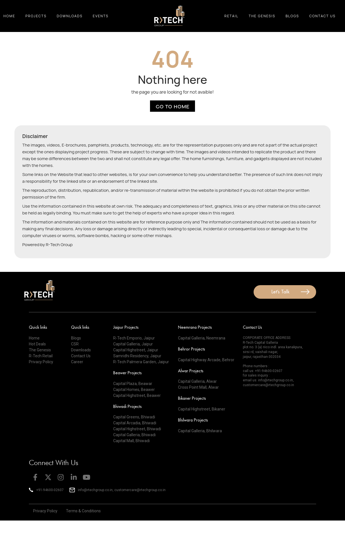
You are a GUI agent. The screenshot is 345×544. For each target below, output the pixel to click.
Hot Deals (37, 344)
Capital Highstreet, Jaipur (135, 350)
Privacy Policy (41, 362)
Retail (231, 16)
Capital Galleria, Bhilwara (200, 431)
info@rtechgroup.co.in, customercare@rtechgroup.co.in (122, 490)
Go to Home (172, 106)
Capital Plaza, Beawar (132, 383)
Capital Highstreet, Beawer (137, 395)
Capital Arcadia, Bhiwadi (134, 423)
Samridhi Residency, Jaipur (137, 356)
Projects (36, 16)
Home (9, 16)
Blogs (292, 16)
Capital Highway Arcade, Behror (206, 360)
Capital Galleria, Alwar (197, 381)
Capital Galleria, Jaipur (133, 344)
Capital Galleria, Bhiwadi (134, 435)
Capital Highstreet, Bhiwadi (137, 429)
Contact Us (322, 16)
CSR (75, 344)
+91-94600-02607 (268, 371)
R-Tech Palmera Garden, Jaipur (141, 362)
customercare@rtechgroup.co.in (268, 385)
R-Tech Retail (41, 356)
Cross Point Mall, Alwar (198, 387)
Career (77, 362)
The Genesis (262, 16)
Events (101, 16)
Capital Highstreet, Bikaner (201, 409)
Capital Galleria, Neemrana (201, 338)
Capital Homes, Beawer (134, 389)
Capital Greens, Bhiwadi (134, 417)
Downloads (70, 16)
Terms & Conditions (83, 511)
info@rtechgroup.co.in (275, 380)
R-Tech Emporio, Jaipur (134, 338)
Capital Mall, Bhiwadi (131, 440)
